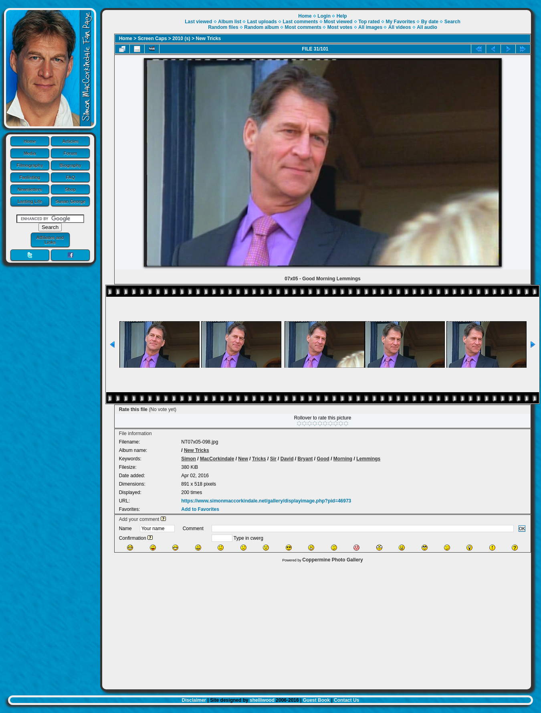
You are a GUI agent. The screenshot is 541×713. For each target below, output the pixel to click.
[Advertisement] (316, 624)
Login (324, 16)
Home (30, 141)
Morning (342, 459)
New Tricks (208, 38)
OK (522, 528)
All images (370, 27)
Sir (273, 459)
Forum (70, 153)
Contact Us (346, 700)
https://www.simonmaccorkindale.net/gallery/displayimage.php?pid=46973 (266, 501)
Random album (261, 27)
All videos (399, 27)
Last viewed (198, 21)
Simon (188, 459)
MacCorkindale (217, 459)
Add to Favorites (200, 509)
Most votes (340, 27)
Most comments (303, 27)
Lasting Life (29, 201)
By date (429, 21)
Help (342, 16)
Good (323, 459)
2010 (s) (181, 38)
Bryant (305, 459)
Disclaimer (194, 700)
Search (452, 21)
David (287, 459)
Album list (229, 21)
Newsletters (29, 189)
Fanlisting (29, 177)
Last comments (300, 21)
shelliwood (262, 700)
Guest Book (316, 700)
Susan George (70, 201)
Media (30, 153)
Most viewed (338, 21)
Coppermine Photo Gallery (332, 560)
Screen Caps (152, 38)
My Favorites (400, 21)
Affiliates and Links (50, 240)
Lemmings (368, 459)
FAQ (70, 177)
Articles (71, 141)
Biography (70, 165)
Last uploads (262, 21)
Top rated (369, 21)
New (243, 459)
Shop (70, 189)
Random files (223, 27)
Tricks (259, 459)
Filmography (29, 165)
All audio (427, 27)
